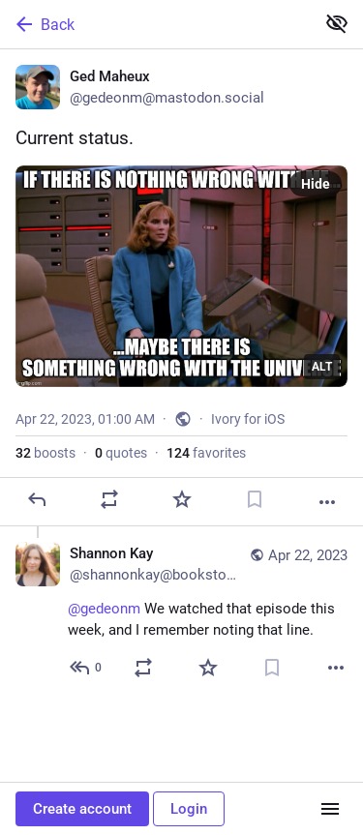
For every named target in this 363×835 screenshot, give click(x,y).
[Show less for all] (337, 23)
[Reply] (36, 499)
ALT (322, 366)
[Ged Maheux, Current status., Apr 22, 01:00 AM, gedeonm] (181, 287)
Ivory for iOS (248, 419)
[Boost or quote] (109, 499)
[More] (327, 502)
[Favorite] (182, 499)
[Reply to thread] (87, 667)
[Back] (155, 24)
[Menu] (330, 809)
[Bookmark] (254, 499)
